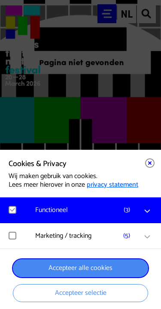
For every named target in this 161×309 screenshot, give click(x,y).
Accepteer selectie (80, 293)
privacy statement (112, 185)
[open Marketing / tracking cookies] (147, 237)
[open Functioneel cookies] (147, 211)
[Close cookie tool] (150, 163)
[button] (84, 210)
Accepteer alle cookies (80, 268)
